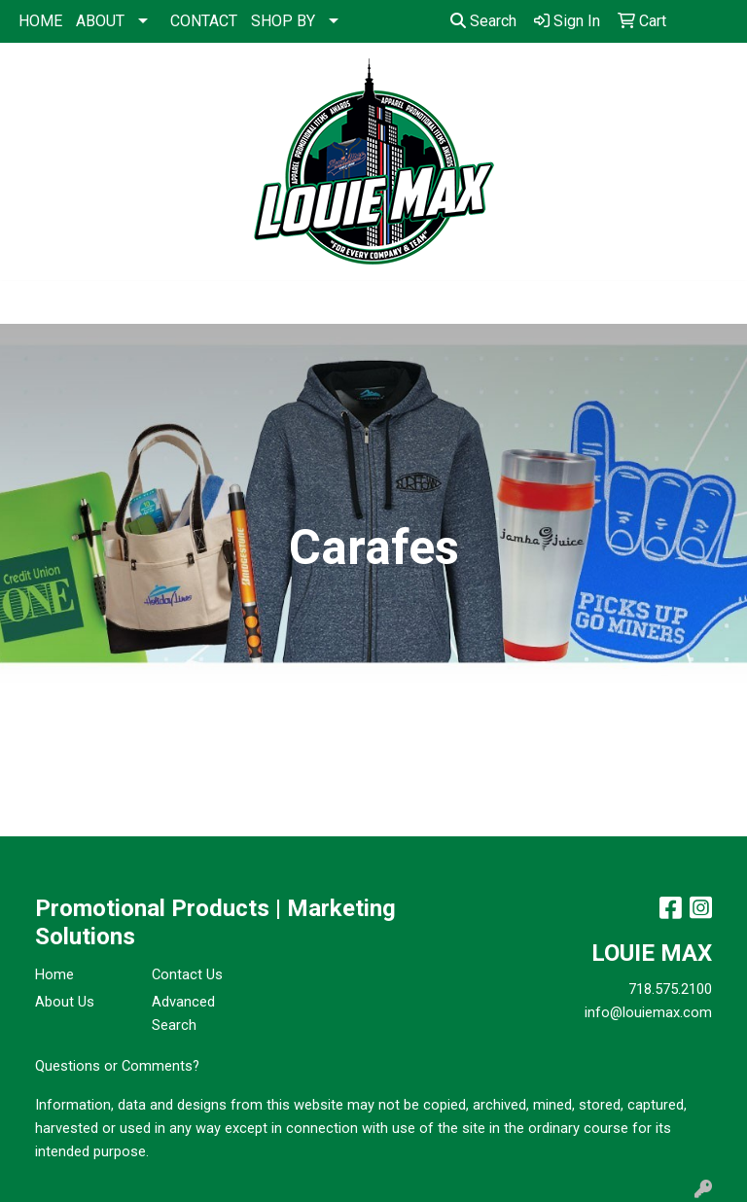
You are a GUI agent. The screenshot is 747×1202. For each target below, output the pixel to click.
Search (483, 21)
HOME (40, 21)
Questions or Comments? (117, 1066)
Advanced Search (183, 1013)
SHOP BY (283, 21)
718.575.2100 (670, 989)
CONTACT (203, 21)
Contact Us (187, 974)
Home (54, 974)
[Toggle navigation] (30, 302)
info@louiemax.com (648, 1012)
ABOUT (100, 21)
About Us (64, 1001)
